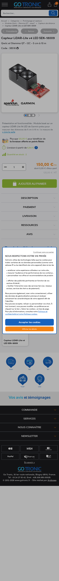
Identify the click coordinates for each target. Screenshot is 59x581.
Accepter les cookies (29, 322)
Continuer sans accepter (43, 252)
